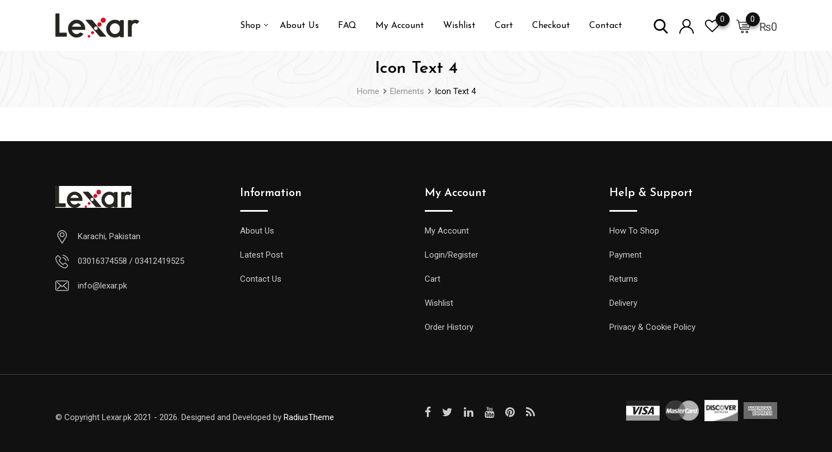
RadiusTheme (309, 417)
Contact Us (260, 279)
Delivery (623, 303)
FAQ (347, 25)
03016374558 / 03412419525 (131, 261)
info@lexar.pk (102, 286)
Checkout (551, 25)
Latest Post (261, 255)
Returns (623, 279)
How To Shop (634, 231)
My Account (399, 25)
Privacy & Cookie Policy (652, 327)
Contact (605, 25)
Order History (449, 327)
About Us (299, 25)
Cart (504, 25)
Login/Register (451, 255)
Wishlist (459, 25)
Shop (250, 25)
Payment (625, 255)
